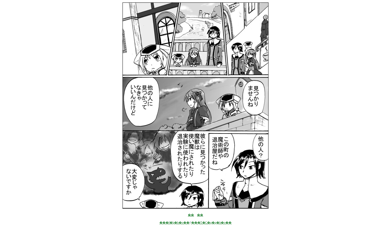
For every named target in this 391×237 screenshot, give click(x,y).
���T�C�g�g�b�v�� (211, 222)
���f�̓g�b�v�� (174, 222)
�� (191, 215)
